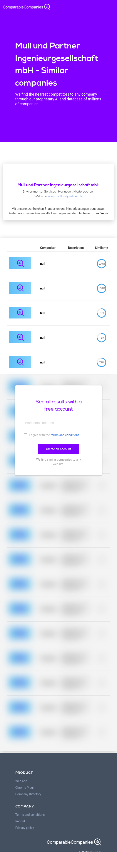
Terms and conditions (30, 814)
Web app (21, 781)
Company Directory (28, 794)
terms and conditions (65, 435)
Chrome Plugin (25, 787)
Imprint (20, 821)
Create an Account (58, 449)
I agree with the (51, 435)
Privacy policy (24, 828)
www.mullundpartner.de (65, 196)
